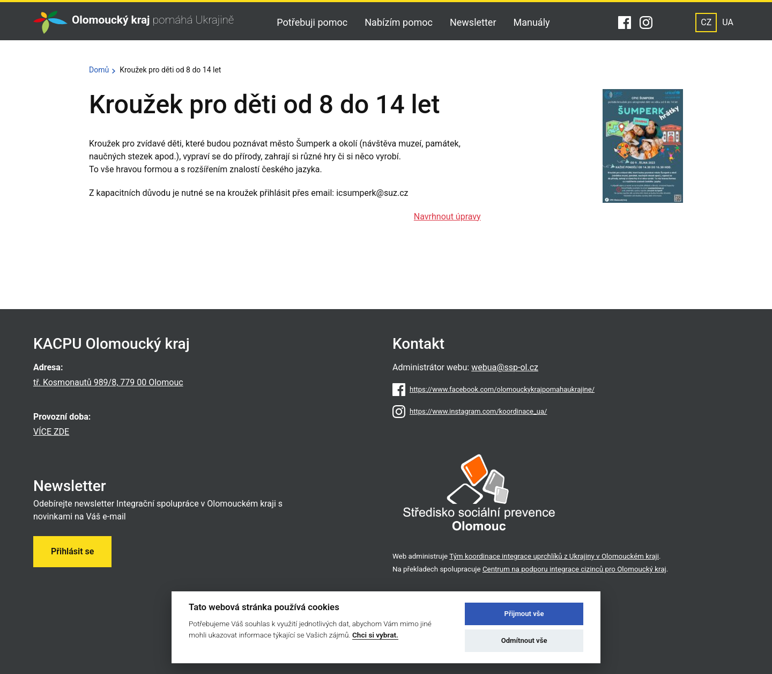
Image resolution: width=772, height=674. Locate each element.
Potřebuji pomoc (312, 22)
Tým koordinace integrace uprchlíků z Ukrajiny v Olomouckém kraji (554, 556)
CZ (706, 22)
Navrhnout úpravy (447, 216)
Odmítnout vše (524, 640)
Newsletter (473, 22)
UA (727, 22)
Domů (99, 69)
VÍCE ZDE (51, 432)
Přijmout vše (524, 614)
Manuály (532, 22)
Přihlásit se (72, 551)
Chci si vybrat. (375, 635)
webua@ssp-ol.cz (504, 367)
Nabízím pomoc (399, 22)
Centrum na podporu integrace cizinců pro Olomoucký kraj (574, 569)
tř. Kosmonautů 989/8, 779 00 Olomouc (108, 382)
